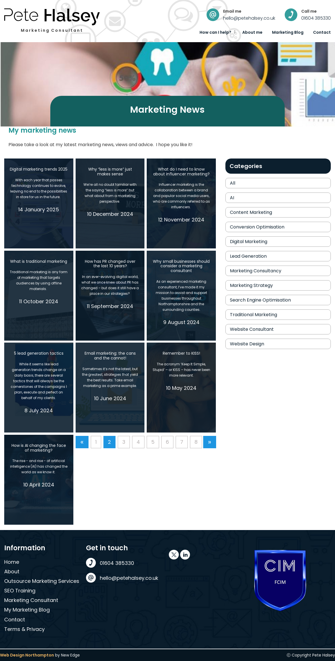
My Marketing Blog (27, 609)
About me (252, 32)
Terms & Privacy (24, 629)
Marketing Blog (288, 32)
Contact (322, 32)
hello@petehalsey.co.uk (249, 18)
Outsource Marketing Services (41, 581)
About (11, 571)
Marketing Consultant (31, 600)
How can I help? (215, 32)
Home (11, 561)
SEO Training (19, 590)
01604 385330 (316, 18)
